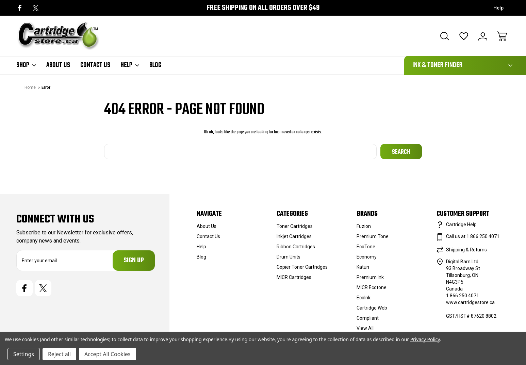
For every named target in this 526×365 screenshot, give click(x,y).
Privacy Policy (425, 339)
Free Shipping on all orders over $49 (263, 8)
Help (498, 8)
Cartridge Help (461, 224)
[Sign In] (483, 36)
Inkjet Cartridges (294, 236)
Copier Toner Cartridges (302, 267)
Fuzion (364, 226)
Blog (155, 65)
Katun (363, 267)
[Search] (445, 36)
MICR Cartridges (294, 277)
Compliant (368, 318)
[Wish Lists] (464, 36)
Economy (367, 257)
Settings (23, 354)
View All (365, 328)
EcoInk (364, 297)
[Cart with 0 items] (502, 36)
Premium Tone (373, 236)
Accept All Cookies (107, 354)
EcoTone (366, 246)
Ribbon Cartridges (296, 246)
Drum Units (288, 257)
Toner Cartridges (295, 226)
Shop (26, 65)
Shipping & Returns (466, 249)
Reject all (59, 354)
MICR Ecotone (372, 287)
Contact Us (95, 65)
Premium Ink (370, 277)
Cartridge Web (372, 308)
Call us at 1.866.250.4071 (472, 236)
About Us (58, 65)
